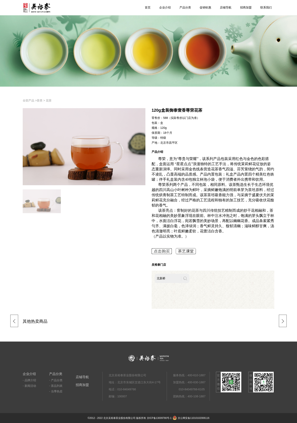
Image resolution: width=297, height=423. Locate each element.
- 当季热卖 (55, 391)
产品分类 (185, 7)
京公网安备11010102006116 (191, 418)
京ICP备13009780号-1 (159, 418)
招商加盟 (246, 7)
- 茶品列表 (55, 385)
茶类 (39, 100)
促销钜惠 (205, 7)
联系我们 (266, 7)
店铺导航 (225, 7)
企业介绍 (165, 7)
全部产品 (28, 100)
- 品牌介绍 (29, 380)
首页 (148, 7)
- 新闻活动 (29, 385)
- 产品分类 (55, 380)
